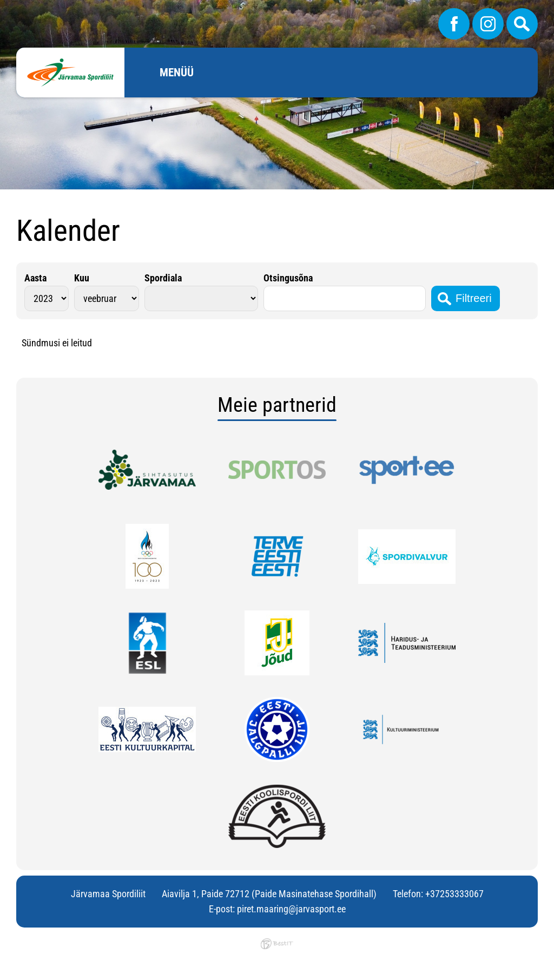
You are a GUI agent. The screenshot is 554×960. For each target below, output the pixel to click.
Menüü (177, 72)
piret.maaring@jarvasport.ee (291, 909)
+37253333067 (454, 893)
